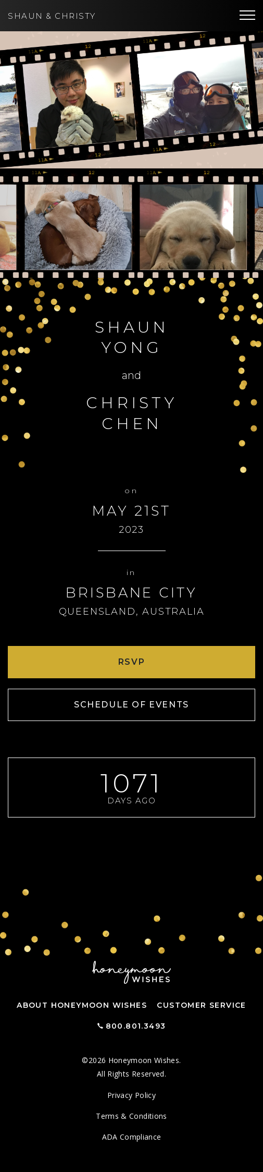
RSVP (131, 662)
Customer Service (201, 1005)
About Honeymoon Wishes (82, 1005)
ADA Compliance (131, 1137)
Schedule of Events (131, 705)
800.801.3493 (136, 1026)
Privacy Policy (131, 1095)
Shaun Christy (52, 16)
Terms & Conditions (131, 1116)
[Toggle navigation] (247, 15)
